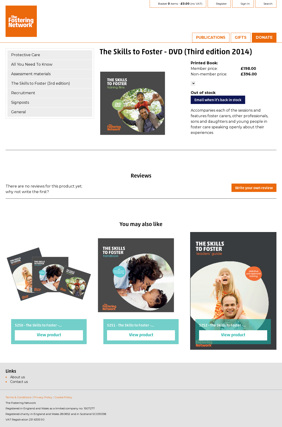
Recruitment (23, 93)
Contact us (19, 382)
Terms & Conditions (18, 397)
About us (17, 377)
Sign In (245, 3)
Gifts (241, 37)
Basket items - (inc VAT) (180, 3)
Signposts (20, 102)
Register (221, 3)
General (18, 112)
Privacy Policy (42, 397)
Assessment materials (31, 74)
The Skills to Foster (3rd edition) (40, 83)
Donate (264, 37)
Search (267, 3)
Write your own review (254, 188)
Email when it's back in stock (217, 100)
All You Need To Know (31, 64)
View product (49, 335)
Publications (210, 37)
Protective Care (25, 55)
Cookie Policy (63, 397)
